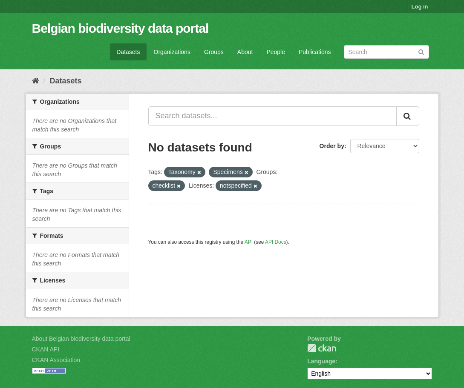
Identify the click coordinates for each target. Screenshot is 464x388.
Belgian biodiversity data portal (120, 28)
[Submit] (421, 51)
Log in (420, 6)
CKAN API (46, 349)
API (249, 242)
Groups (214, 51)
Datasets (128, 51)
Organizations (172, 51)
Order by (332, 146)
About (245, 51)
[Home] (35, 81)
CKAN (321, 348)
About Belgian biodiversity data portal (81, 338)
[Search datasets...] (272, 116)
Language (321, 361)
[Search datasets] (386, 52)
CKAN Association (56, 360)
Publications (315, 51)
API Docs (275, 242)
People (275, 51)
